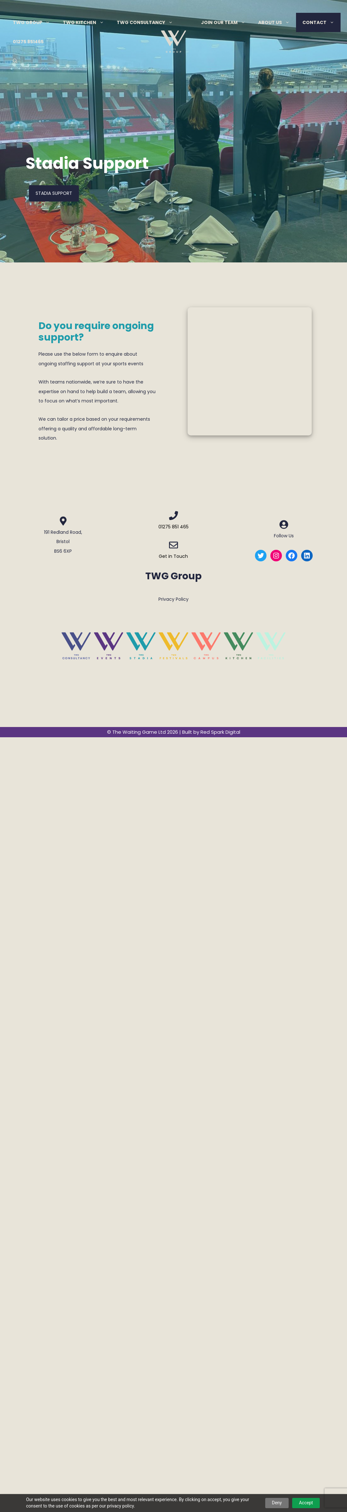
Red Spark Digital (220, 732)
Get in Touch (173, 556)
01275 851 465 (173, 527)
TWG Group (34, 22)
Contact (321, 22)
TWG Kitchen (86, 22)
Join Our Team (226, 22)
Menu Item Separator (187, 22)
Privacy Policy (173, 599)
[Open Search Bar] (15, 60)
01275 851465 (28, 41)
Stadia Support (54, 193)
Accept (306, 1502)
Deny (277, 1502)
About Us (277, 22)
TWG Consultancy (148, 22)
